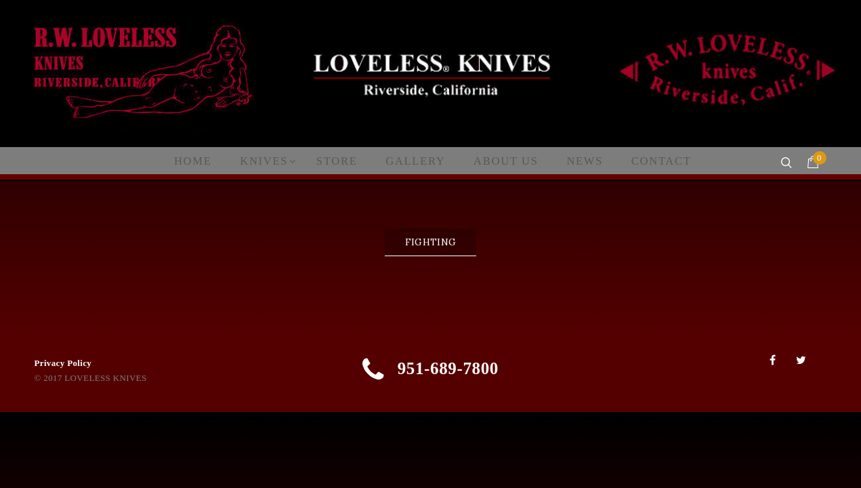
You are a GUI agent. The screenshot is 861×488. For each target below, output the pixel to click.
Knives (275, 161)
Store (343, 161)
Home (208, 161)
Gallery (416, 161)
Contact (643, 161)
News (572, 161)
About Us (498, 161)
